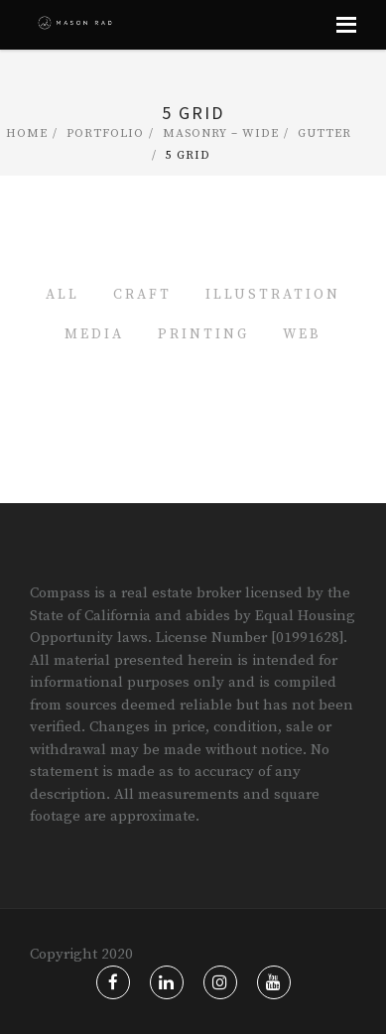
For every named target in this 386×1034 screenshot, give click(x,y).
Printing (203, 334)
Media (94, 334)
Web (302, 334)
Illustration (272, 295)
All (62, 295)
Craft (142, 295)
